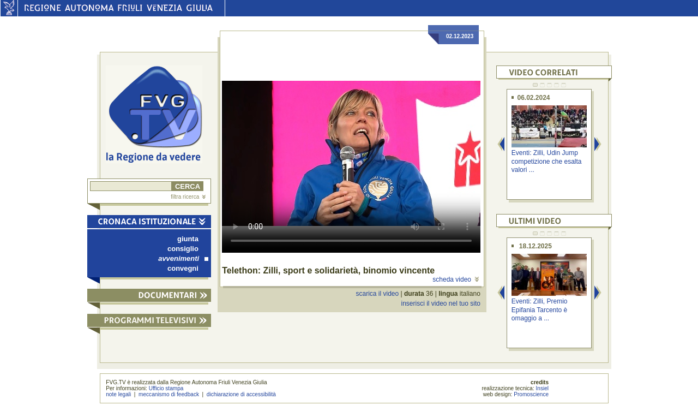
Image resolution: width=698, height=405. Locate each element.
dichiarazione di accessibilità (241, 394)
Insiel (542, 388)
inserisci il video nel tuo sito (440, 303)
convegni (182, 268)
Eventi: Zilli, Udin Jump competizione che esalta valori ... (547, 161)
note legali (118, 394)
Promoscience (531, 394)
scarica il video (377, 293)
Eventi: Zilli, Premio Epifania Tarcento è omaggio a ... (540, 309)
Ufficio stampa (166, 388)
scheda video (455, 279)
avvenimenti (183, 258)
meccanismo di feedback (169, 394)
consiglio (182, 249)
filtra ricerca (188, 197)
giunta (187, 239)
